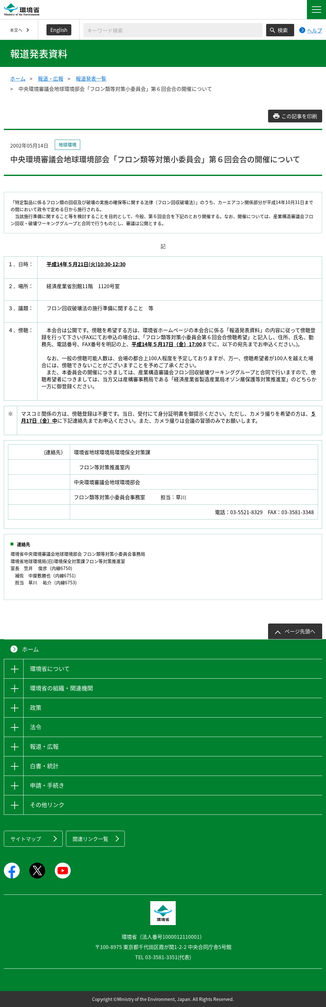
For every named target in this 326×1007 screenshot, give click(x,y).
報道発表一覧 (91, 78)
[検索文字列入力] (173, 30)
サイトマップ (26, 839)
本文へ (16, 30)
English (58, 29)
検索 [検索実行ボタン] (283, 30)
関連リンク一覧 (90, 839)
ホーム (17, 78)
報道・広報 (50, 78)
